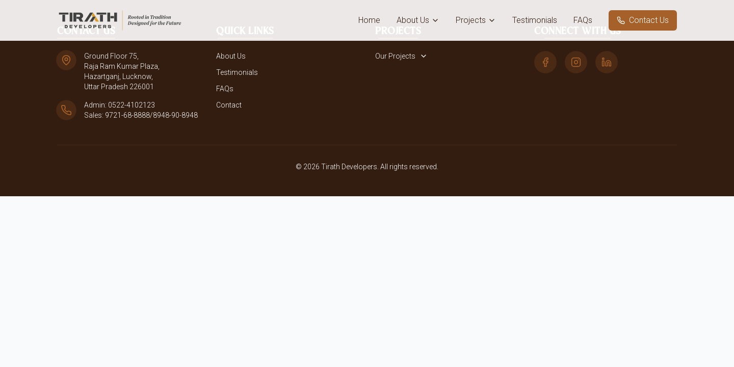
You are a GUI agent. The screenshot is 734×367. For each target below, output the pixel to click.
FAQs (582, 20)
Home (369, 20)
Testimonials (534, 20)
